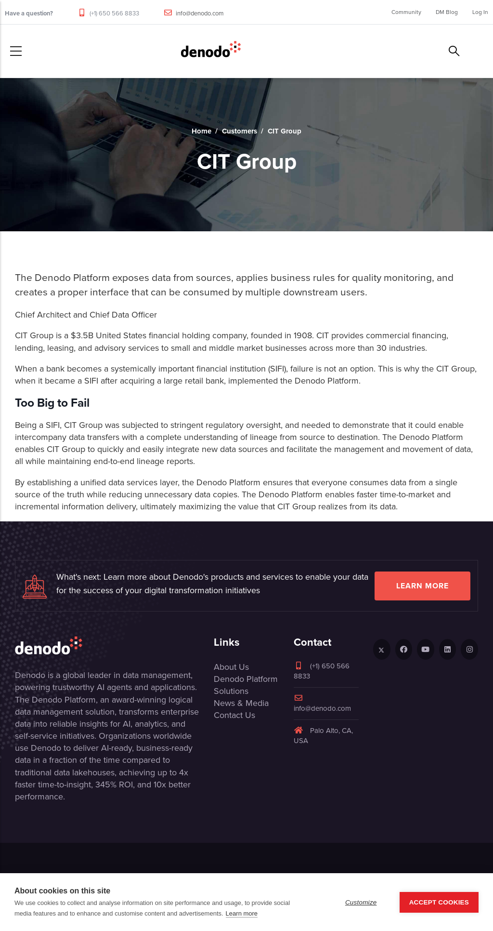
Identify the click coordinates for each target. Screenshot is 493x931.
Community (406, 12)
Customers (239, 131)
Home (201, 131)
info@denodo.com (200, 13)
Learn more (422, 585)
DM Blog (447, 12)
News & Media (241, 703)
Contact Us (234, 715)
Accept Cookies (439, 902)
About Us (231, 667)
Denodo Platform (246, 679)
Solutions (231, 691)
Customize (361, 902)
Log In (480, 12)
